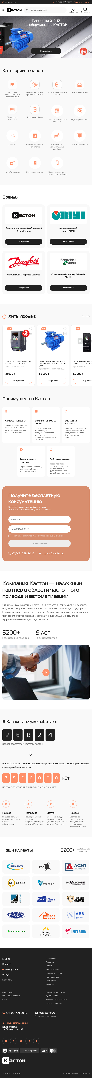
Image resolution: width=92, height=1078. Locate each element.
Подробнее (46, 51)
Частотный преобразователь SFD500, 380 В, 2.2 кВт (18, 365)
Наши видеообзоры (54, 1006)
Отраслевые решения (11, 998)
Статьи (5, 1002)
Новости (49, 968)
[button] (83, 319)
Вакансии (50, 987)
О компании (51, 961)
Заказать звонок (82, 2)
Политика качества (54, 976)
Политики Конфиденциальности (50, 538)
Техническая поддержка (56, 1002)
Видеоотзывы (8, 995)
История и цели (52, 972)
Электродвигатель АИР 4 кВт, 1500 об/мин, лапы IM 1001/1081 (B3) (52, 366)
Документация (52, 998)
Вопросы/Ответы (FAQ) (55, 995)
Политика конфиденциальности (76, 1076)
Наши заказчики (52, 979)
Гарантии (50, 964)
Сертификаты (51, 983)
